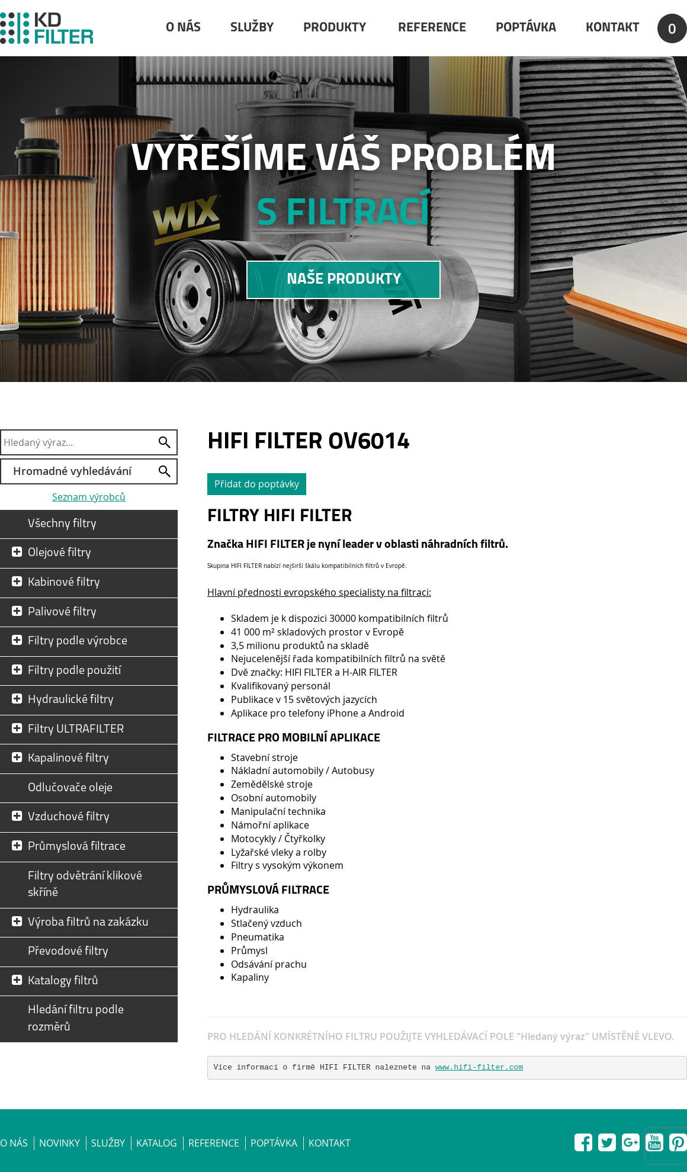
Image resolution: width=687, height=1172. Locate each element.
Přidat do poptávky (256, 483)
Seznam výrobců (89, 496)
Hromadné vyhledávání (72, 471)
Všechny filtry (62, 524)
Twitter (607, 1140)
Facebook (583, 1140)
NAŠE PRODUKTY (344, 280)
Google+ (631, 1140)
